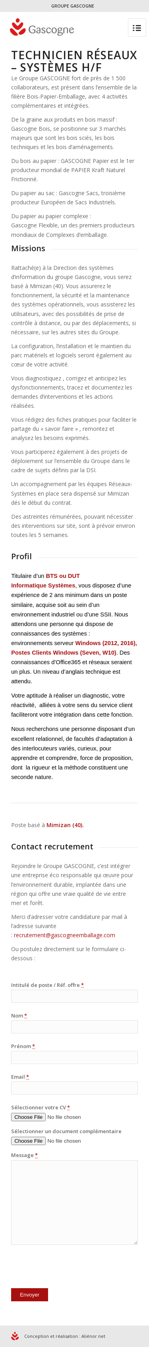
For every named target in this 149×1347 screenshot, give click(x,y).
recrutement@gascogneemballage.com (64, 935)
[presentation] (71, 1268)
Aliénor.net (93, 1336)
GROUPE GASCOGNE (72, 6)
